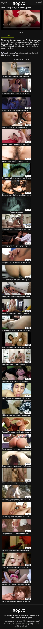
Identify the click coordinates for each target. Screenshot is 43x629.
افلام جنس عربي (8, 621)
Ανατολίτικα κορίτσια (23, 53)
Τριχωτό (15, 55)
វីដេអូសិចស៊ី (29, 624)
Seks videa (31, 621)
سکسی (13, 624)
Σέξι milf (35, 53)
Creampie (10, 53)
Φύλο (4, 7)
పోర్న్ (26, 626)
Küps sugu (6, 624)
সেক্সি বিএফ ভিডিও (21, 621)
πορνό (37, 621)
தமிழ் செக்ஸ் (19, 626)
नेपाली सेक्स (36, 624)
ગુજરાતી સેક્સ (20, 624)
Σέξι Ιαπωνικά (6, 55)
